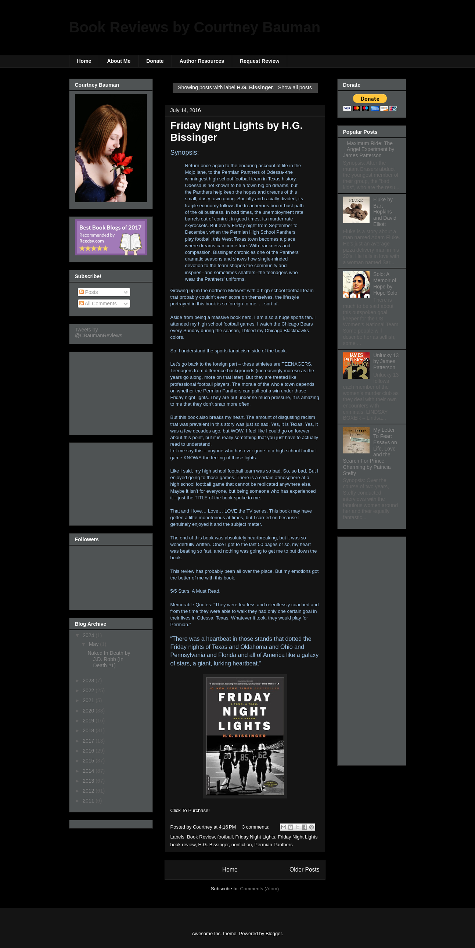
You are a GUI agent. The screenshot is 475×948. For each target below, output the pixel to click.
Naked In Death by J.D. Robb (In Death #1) (108, 659)
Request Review (259, 61)
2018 (89, 730)
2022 (89, 690)
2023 (89, 680)
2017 (89, 741)
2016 (89, 751)
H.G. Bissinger (213, 844)
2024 (89, 635)
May (94, 644)
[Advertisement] (111, 391)
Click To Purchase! (190, 810)
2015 (89, 761)
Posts (88, 292)
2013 (89, 781)
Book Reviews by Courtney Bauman (195, 27)
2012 (89, 791)
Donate (154, 61)
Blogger (274, 933)
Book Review (201, 837)
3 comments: (256, 827)
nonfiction (241, 844)
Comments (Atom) (259, 888)
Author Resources (202, 61)
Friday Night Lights (255, 837)
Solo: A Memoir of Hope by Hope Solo (385, 283)
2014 (89, 771)
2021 (89, 700)
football (225, 837)
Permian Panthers (274, 844)
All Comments (98, 303)
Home (84, 61)
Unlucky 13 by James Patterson (386, 361)
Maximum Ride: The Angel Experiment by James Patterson (369, 149)
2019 (89, 720)
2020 (89, 711)
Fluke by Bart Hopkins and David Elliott (384, 212)
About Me (118, 61)
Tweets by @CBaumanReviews (98, 332)
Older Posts (304, 869)
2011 (89, 801)
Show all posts (295, 87)
